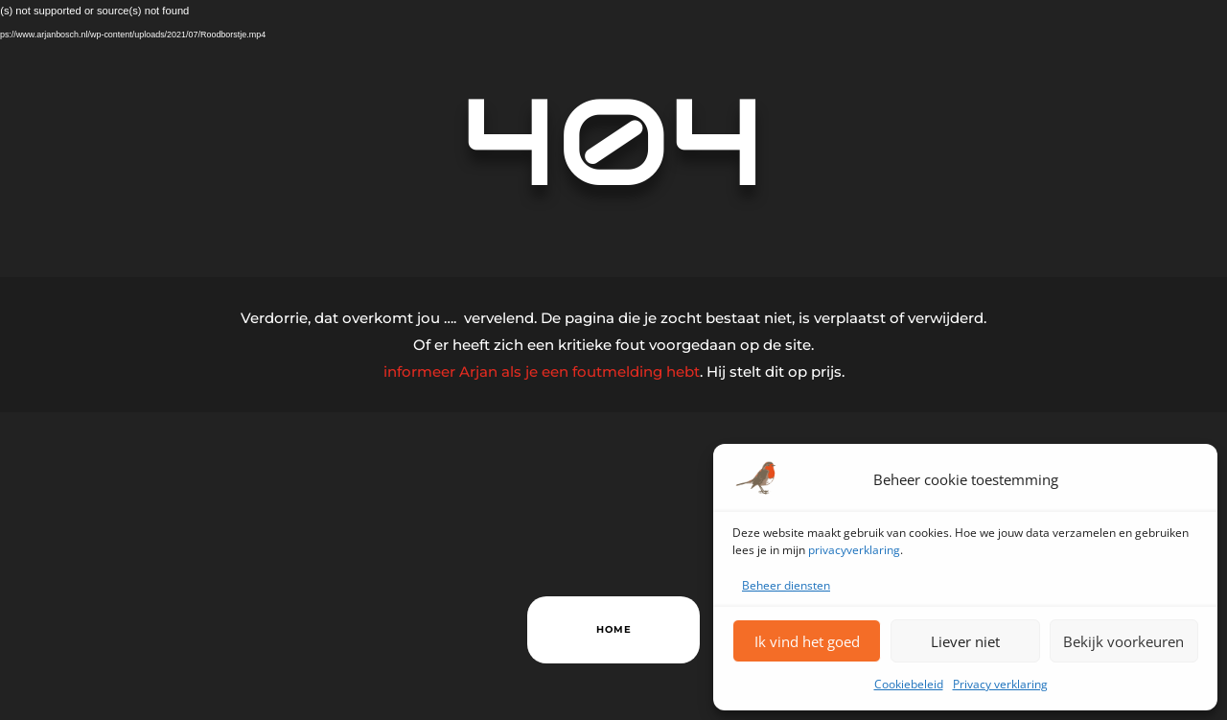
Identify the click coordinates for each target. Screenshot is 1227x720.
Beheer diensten (786, 585)
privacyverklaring (854, 550)
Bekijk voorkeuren (1123, 641)
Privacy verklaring (1000, 684)
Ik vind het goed (807, 641)
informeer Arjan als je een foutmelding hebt (541, 371)
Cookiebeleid (908, 684)
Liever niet (965, 641)
